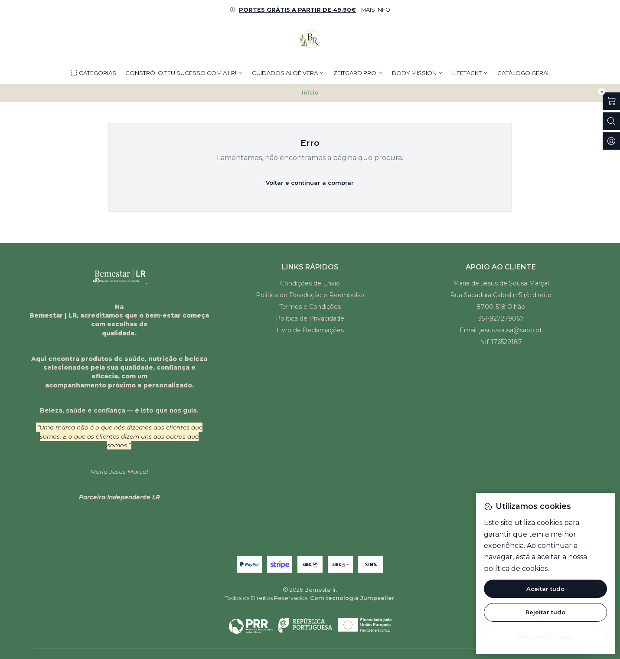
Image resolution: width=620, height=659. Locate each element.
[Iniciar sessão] (611, 141)
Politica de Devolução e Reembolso (310, 295)
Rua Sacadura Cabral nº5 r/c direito (500, 295)
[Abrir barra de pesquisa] (611, 121)
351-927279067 (501, 318)
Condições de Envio (310, 283)
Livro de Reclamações (310, 330)
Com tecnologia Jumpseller (352, 598)
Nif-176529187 (501, 342)
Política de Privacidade (310, 318)
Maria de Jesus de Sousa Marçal (501, 283)
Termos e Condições (310, 307)
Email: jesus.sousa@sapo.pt (501, 330)
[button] (93, 73)
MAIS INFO (375, 10)
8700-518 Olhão (500, 307)
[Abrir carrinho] (611, 101)
